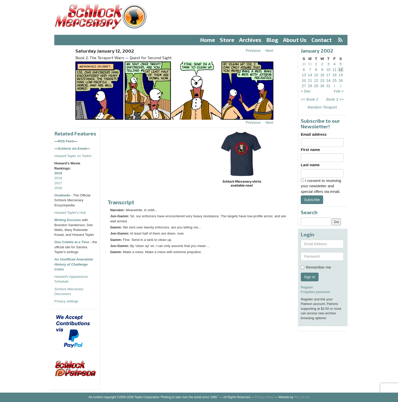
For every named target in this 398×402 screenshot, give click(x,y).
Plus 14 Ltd (301, 397)
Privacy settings (66, 301)
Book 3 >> (335, 99)
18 (334, 75)
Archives (250, 40)
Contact (321, 40)
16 (322, 75)
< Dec (306, 91)
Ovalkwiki (62, 195)
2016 (58, 188)
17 (328, 75)
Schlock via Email (72, 148)
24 (328, 80)
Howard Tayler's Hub (70, 212)
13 (304, 75)
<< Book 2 (309, 99)
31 (310, 64)
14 (310, 75)
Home (207, 40)
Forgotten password (315, 292)
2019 (58, 173)
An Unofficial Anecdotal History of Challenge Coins (73, 264)
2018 (58, 178)
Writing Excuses (67, 220)
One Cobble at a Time (71, 242)
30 (304, 64)
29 (316, 86)
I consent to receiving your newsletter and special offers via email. (321, 186)
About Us (295, 40)
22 (316, 80)
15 (316, 75)
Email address (314, 134)
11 (334, 69)
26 (341, 80)
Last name (310, 165)
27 (304, 86)
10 (328, 69)
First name (310, 149)
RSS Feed (66, 141)
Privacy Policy (264, 397)
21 (310, 80)
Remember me (316, 267)
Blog (272, 40)
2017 (58, 183)
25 (334, 80)
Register (307, 287)
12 (341, 69)
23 (322, 80)
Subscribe (312, 200)
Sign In (309, 277)
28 (310, 86)
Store (227, 40)
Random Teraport (322, 107)
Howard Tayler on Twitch (73, 156)
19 (341, 75)
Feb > (339, 91)
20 (304, 80)
